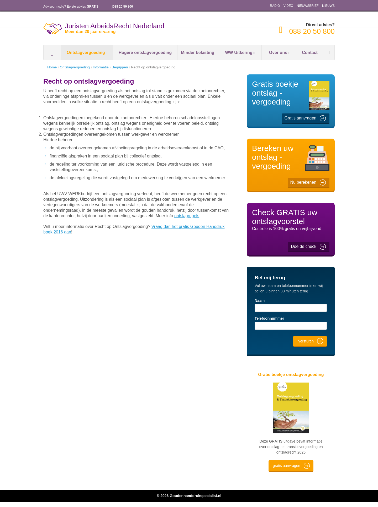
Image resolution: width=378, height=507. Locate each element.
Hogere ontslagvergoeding (145, 52)
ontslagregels (130, 215)
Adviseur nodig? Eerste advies (71, 6)
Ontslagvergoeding (85, 52)
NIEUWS (329, 6)
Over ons (277, 52)
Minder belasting (197, 52)
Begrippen (125, 67)
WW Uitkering (238, 52)
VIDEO (291, 6)
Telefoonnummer (270, 318)
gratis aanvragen (286, 470)
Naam (260, 300)
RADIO (278, 6)
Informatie (104, 67)
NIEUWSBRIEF (309, 6)
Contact (310, 52)
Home (52, 52)
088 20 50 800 (125, 6)
